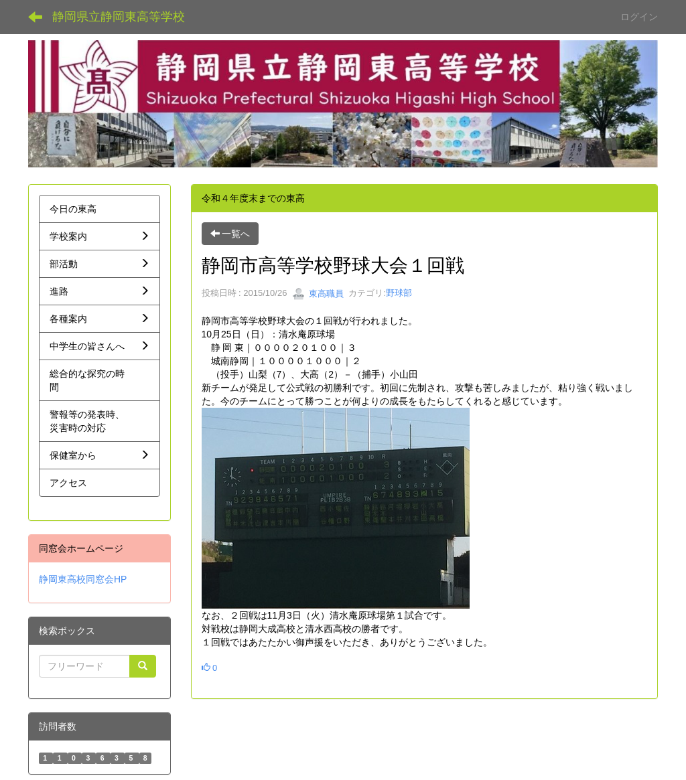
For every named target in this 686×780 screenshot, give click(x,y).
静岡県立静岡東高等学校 (118, 16)
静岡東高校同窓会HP (83, 579)
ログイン (639, 16)
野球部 (399, 294)
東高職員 (318, 294)
